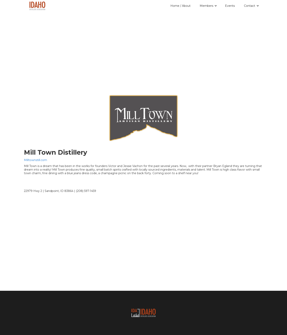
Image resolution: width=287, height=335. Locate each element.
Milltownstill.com (35, 160)
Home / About (180, 6)
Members (206, 6)
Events (230, 6)
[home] (37, 5)
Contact (249, 6)
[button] (209, 6)
